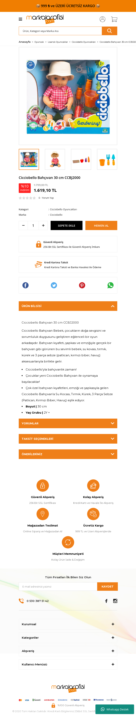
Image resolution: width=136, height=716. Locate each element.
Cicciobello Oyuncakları (63, 209)
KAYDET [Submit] (108, 586)
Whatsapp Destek (114, 709)
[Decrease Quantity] (23, 225)
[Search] (68, 31)
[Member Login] (101, 19)
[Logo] (44, 19)
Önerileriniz (32, 454)
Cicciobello (56, 214)
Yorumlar (30, 423)
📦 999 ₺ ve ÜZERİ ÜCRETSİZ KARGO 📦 (68, 5)
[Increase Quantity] (43, 225)
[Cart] (112, 19)
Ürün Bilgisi (32, 306)
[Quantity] (33, 225)
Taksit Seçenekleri (37, 439)
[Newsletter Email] (68, 586)
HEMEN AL (101, 225)
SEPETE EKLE (66, 225)
